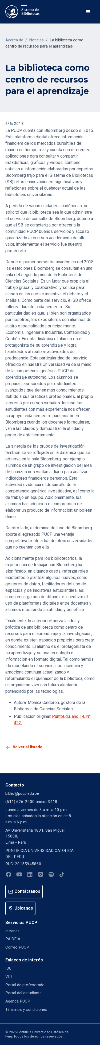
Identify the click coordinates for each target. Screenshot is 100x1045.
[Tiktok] (62, 875)
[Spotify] (51, 875)
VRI (8, 976)
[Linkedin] (30, 875)
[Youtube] (19, 875)
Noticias (36, 40)
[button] (88, 11)
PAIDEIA (12, 939)
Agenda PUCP (17, 1001)
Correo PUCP (17, 947)
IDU (8, 968)
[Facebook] (8, 875)
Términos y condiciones (26, 1009)
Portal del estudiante (23, 993)
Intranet (12, 931)
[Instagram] (40, 875)
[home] (22, 11)
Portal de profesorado (25, 985)
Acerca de (14, 40)
